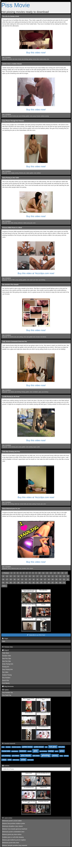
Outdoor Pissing (7, 675)
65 (45, 582)
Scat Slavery (6, 683)
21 (14, 576)
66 (49, 582)
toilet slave (16, 759)
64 (41, 582)
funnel (19, 59)
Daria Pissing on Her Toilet (10, 177)
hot (46, 747)
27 (37, 576)
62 (33, 582)
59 (22, 582)
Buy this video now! (36, 52)
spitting (30, 59)
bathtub (43, 116)
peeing (50, 751)
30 (49, 576)
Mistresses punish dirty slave (10, 842)
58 (18, 582)
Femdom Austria (12, 116)
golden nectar (27, 747)
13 (51, 573)
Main (3, 641)
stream (31, 568)
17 (66, 573)
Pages (5, 638)
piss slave (15, 59)
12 (47, 573)
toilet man (17, 504)
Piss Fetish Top (6, 695)
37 (7, 579)
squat (34, 447)
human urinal (42, 59)
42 (26, 579)
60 (26, 582)
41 (22, 579)
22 (18, 576)
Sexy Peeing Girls (7, 669)
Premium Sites (7, 647)
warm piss (30, 759)
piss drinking (25, 59)
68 (56, 582)
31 (52, 576)
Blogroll (5, 650)
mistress (23, 751)
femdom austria (16, 747)
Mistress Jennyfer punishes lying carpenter (14, 845)
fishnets (21, 173)
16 (62, 573)
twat (28, 337)
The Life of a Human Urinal (10, 16)
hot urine (61, 747)
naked (27, 173)
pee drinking (18, 392)
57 (14, 582)
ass (20, 568)
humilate (10, 59)
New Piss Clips (6, 658)
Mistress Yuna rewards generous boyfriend (14, 829)
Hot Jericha (43, 337)
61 (30, 582)
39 (14, 579)
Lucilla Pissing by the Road (10, 396)
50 (56, 579)
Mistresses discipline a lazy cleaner (12, 826)
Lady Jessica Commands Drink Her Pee (14, 341)
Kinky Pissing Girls (7, 664)
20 (11, 576)
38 (11, 579)
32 (56, 576)
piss (17, 116)
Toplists (5, 690)
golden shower (39, 747)
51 (60, 579)
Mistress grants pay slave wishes (11, 834)
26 (33, 576)
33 (60, 576)
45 (37, 579)
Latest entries (7, 818)
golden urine (32, 337)
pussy (34, 116)
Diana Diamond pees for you (11, 508)
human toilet (36, 59)
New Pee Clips (6, 661)
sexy (61, 755)
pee (18, 337)
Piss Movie (15, 5)
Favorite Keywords (8, 743)
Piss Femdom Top (7, 692)
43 (30, 579)
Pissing (23, 392)
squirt (31, 280)
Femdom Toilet (6, 655)
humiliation (35, 392)
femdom (8, 747)
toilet (12, 223)
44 (33, 579)
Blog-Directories (8, 686)
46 (41, 579)
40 (18, 579)
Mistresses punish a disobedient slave (13, 831)
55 (7, 582)
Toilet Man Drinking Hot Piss (11, 451)
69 (60, 582)
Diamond (13, 568)
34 (64, 576)
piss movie (26, 755)
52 (64, 579)
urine (47, 59)
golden (27, 116)
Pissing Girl (5, 666)
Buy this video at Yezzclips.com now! (36, 273)
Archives (5, 765)
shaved (66, 755)
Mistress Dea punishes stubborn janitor (13, 823)
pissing (47, 116)
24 (26, 576)
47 (45, 579)
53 (68, 579)
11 (43, 573)
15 (58, 573)
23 (22, 576)
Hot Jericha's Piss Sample (10, 284)
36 (3, 579)
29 (45, 576)
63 (37, 582)
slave (4, 759)
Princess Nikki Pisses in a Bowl (12, 227)
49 (52, 579)
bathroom (20, 223)
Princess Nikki (11, 280)
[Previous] (5, 573)
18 (3, 576)
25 (30, 576)
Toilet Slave (5, 653)
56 (11, 582)
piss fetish (15, 755)
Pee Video (5, 672)
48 (49, 579)
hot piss (38, 116)
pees (17, 568)
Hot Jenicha (11, 337)
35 (68, 576)
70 (64, 582)
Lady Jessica (11, 392)
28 (41, 576)
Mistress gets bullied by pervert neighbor (14, 840)
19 (7, 576)
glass (40, 392)
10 (39, 573)
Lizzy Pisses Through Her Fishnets (13, 120)
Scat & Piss (5, 680)
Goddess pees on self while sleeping (13, 837)
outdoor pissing (11, 447)
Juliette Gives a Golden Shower (12, 64)
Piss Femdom (6, 677)
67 (52, 582)
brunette (24, 568)
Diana (9, 568)
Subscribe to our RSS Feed (36, 635)
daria (9, 223)
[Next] (4, 585)
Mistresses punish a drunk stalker (12, 820)
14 (55, 573)
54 (3, 582)
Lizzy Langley (11, 173)
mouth (29, 751)
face (3, 747)
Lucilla (38, 447)
